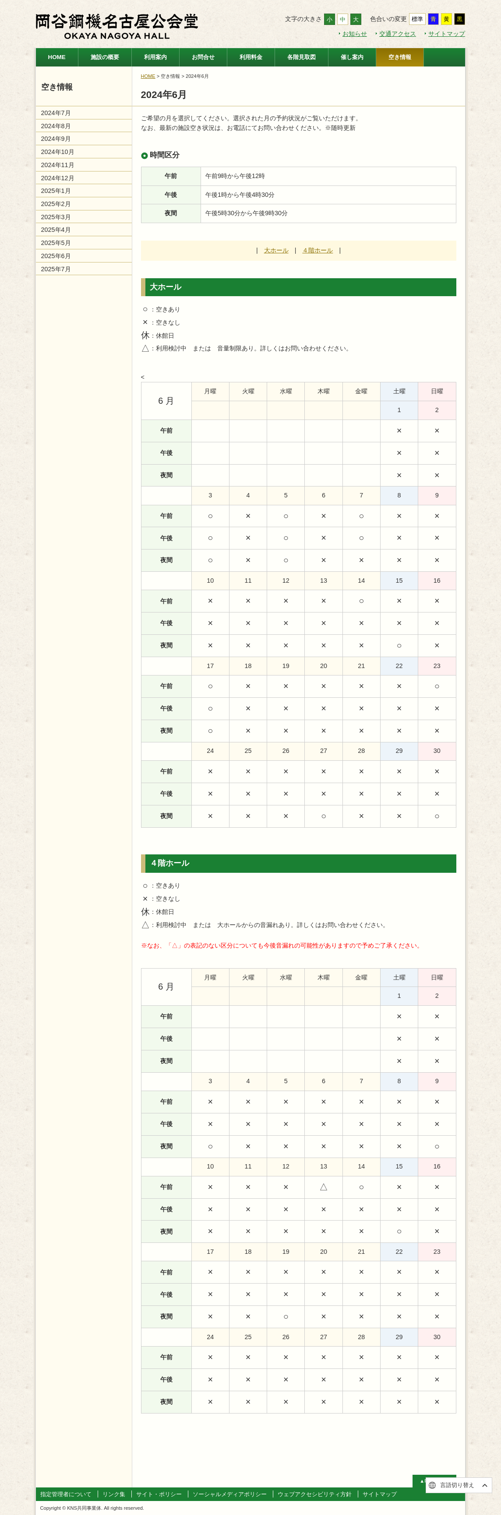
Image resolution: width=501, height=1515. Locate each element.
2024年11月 (57, 164)
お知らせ (354, 33)
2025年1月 (56, 190)
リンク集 (113, 1494)
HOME (57, 57)
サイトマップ (446, 33)
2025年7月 (56, 269)
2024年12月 (57, 178)
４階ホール (317, 250)
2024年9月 (56, 138)
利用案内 (155, 57)
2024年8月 (56, 125)
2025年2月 (56, 203)
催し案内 (352, 57)
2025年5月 (56, 242)
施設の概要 (105, 57)
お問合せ (203, 57)
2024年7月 (56, 112)
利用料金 (251, 57)
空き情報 (399, 57)
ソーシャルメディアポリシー (230, 1494)
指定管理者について (66, 1494)
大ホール (276, 250)
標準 (417, 19)
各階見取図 (301, 57)
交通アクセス (397, 33)
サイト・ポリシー (159, 1494)
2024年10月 (57, 151)
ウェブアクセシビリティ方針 (315, 1494)
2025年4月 (56, 229)
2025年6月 (56, 255)
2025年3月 (56, 216)
